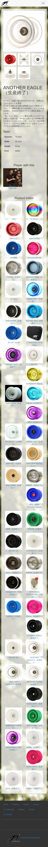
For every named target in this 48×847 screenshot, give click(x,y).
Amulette (13, 249)
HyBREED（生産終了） (13, 718)
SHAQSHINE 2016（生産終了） (13, 585)
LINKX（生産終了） (34, 413)
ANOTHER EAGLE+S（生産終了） (34, 651)
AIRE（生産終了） (13, 520)
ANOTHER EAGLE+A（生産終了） (13, 676)
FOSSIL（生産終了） (13, 270)
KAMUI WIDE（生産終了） (34, 292)
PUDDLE (34, 210)
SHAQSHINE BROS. (34, 375)
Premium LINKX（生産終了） (13, 357)
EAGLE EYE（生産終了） (34, 696)
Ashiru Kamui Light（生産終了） (13, 740)
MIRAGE (13, 230)
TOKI (13, 210)
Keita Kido (12, 178)
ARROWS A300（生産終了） (34, 270)
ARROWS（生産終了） (13, 456)
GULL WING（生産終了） (13, 478)
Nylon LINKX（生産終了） (13, 396)
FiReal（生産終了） (34, 607)
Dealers (21, 810)
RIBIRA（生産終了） (34, 564)
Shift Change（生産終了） (34, 718)
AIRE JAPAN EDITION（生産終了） (34, 499)
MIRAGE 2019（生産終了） (34, 313)
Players (26, 804)
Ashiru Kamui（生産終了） (34, 759)
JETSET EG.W (13, 334)
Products (15, 804)
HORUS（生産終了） (13, 609)
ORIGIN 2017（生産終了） (34, 434)
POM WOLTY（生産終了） (34, 543)
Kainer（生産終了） (34, 738)
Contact (31, 810)
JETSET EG (13, 649)
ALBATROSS (34, 230)
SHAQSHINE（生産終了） (13, 313)
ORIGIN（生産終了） (34, 522)
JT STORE (7, 815)
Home (5, 804)
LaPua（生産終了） (34, 394)
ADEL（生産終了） (13, 564)
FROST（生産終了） (34, 476)
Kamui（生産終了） (34, 780)
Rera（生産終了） (13, 780)
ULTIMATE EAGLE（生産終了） (34, 628)
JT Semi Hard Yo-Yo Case (34, 335)
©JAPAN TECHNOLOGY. (24, 838)
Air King (34, 355)
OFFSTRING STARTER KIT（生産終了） (34, 586)
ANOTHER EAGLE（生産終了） (34, 674)
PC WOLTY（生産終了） (13, 434)
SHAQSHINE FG (34, 249)
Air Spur (13, 290)
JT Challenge (8, 810)
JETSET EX (13, 542)
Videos (36, 804)
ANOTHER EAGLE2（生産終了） (34, 456)
